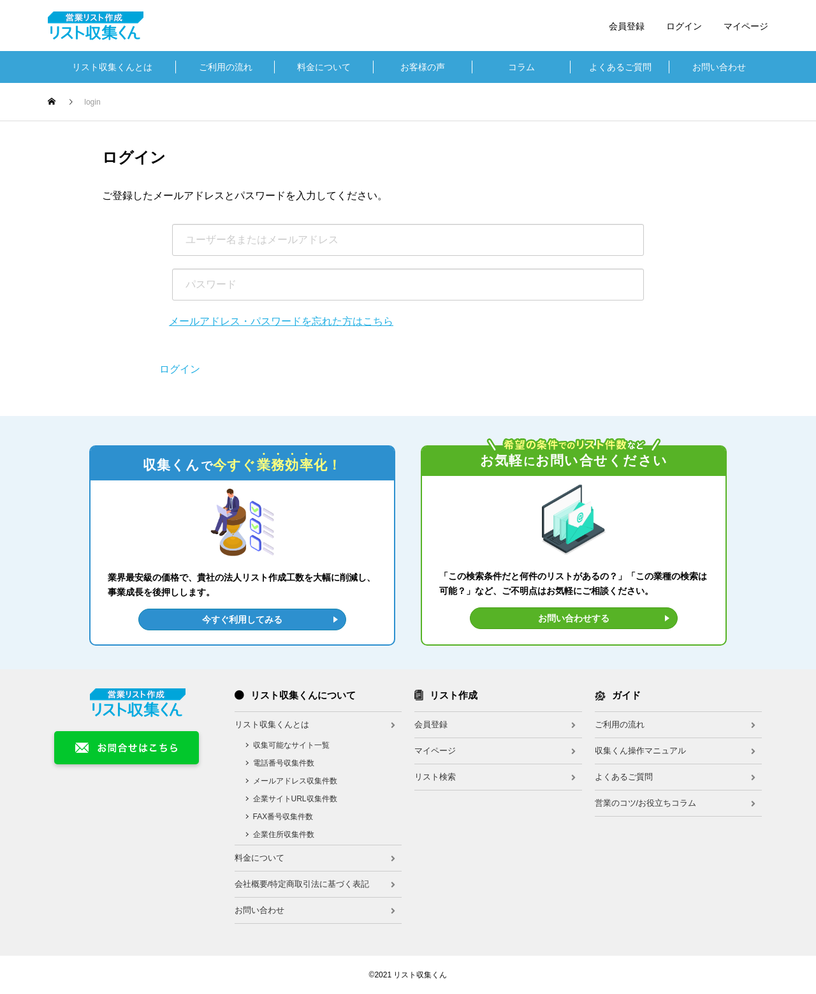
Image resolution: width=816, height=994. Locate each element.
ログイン (684, 26)
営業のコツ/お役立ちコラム (646, 803)
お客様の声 (422, 67)
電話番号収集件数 (283, 763)
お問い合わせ (719, 67)
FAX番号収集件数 (283, 816)
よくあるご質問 (620, 67)
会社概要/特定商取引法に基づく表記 (302, 884)
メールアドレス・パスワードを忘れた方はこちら (281, 321)
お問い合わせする (573, 618)
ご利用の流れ (225, 67)
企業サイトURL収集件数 (295, 798)
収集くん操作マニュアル (640, 750)
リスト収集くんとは (112, 67)
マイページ (746, 26)
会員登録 (627, 26)
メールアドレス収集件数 (295, 780)
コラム (521, 67)
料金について (324, 67)
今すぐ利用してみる (242, 619)
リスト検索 (435, 777)
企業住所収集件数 (283, 834)
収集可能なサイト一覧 (291, 745)
